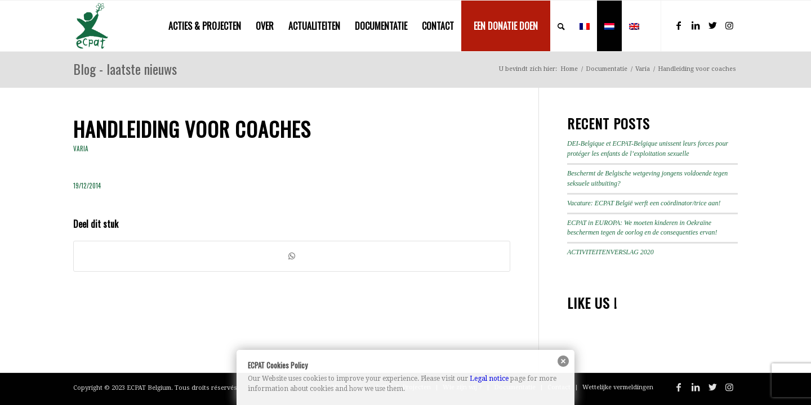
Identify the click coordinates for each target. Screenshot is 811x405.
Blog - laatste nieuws (125, 68)
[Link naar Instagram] (729, 25)
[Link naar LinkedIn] (695, 25)
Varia (80, 148)
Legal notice (489, 378)
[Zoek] (561, 26)
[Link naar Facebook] (678, 25)
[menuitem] (204, 26)
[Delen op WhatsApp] (292, 256)
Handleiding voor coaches (192, 128)
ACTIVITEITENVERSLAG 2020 (610, 252)
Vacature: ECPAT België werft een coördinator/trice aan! (643, 203)
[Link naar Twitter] (712, 25)
